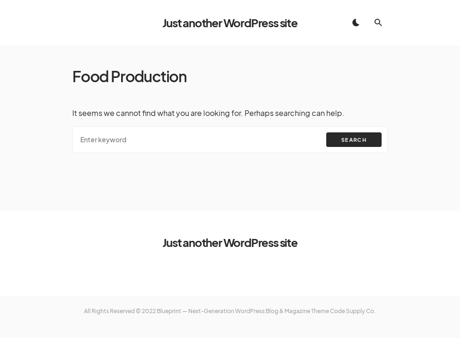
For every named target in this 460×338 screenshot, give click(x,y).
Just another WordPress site (230, 22)
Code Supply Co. (353, 311)
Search (354, 140)
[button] (355, 22)
